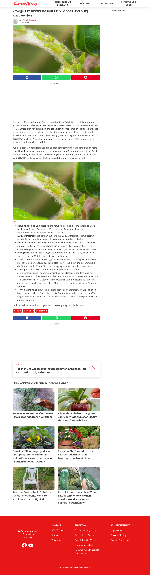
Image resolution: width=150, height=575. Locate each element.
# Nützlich (28, 310)
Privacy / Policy (118, 535)
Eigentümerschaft (84, 545)
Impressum (116, 530)
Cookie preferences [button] (121, 540)
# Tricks (17, 310)
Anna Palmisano (29, 20)
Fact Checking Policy (85, 530)
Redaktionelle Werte (85, 540)
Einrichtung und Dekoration (63, 3)
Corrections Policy (84, 535)
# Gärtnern (42, 310)
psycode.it (57, 540)
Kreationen (107, 3)
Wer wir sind (58, 530)
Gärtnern (85, 3)
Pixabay (15, 221)
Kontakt (56, 535)
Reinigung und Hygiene (128, 3)
